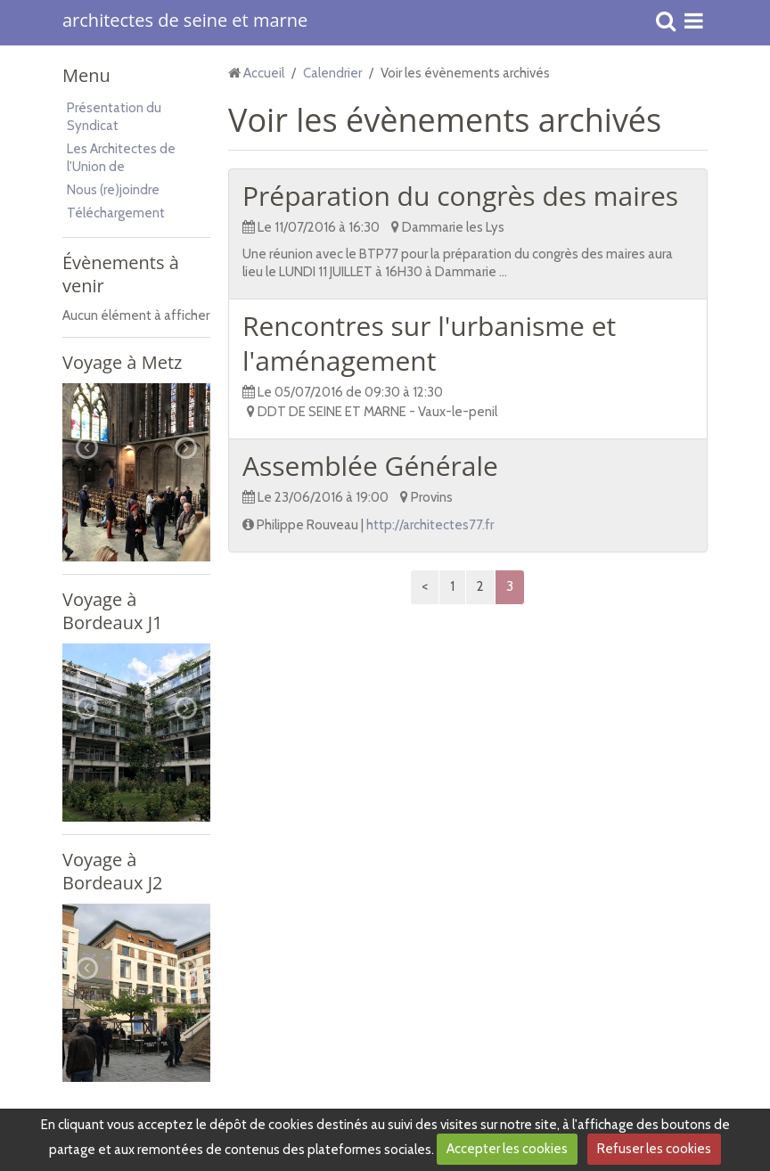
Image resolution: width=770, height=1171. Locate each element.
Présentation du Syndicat (114, 117)
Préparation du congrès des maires (460, 195)
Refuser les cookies (654, 1149)
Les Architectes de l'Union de (121, 158)
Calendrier (332, 73)
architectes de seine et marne (184, 22)
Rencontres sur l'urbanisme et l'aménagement (429, 343)
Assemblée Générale (370, 465)
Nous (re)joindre (113, 190)
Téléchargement (116, 213)
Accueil (263, 73)
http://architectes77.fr (430, 525)
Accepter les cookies (507, 1149)
